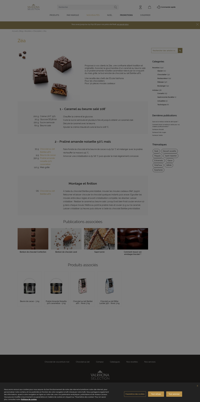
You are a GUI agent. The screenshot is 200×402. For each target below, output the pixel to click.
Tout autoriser (174, 394)
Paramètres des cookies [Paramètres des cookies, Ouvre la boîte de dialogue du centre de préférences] (135, 394)
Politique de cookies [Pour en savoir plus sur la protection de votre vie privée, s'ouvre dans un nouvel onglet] (29, 399)
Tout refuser (156, 394)
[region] (100, 392)
